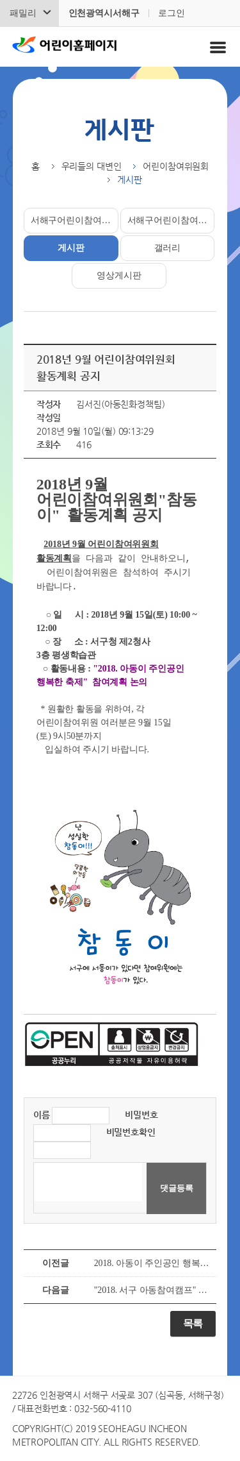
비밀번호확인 (131, 1132)
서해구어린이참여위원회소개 (74, 220)
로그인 (171, 13)
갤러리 (167, 248)
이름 (41, 1115)
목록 (193, 1323)
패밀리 (23, 13)
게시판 (71, 248)
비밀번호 (141, 1115)
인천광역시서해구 (104, 13)
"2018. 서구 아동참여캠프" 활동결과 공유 (152, 1290)
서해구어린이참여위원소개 (171, 220)
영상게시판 (119, 275)
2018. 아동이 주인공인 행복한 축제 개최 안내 (152, 1263)
